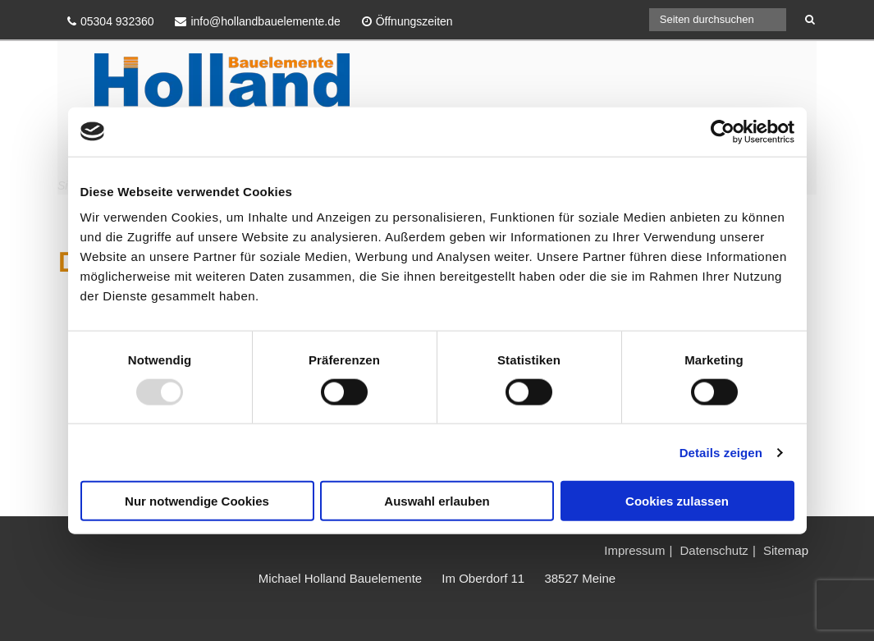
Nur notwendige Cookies (197, 501)
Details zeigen (721, 452)
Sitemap (785, 550)
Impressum (634, 550)
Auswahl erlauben (436, 501)
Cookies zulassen (677, 501)
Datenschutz (714, 550)
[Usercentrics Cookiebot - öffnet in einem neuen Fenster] (722, 131)
